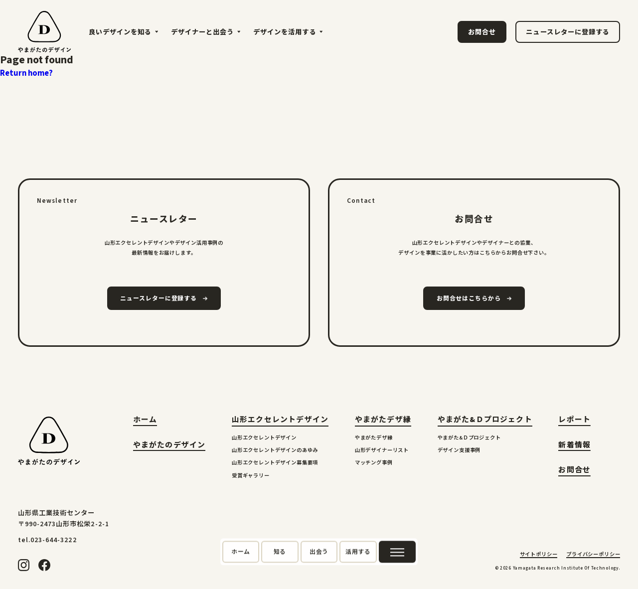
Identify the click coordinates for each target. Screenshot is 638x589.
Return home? (26, 73)
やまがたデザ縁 (383, 420)
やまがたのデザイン (169, 446)
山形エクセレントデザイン (280, 420)
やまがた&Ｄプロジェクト (485, 420)
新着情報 (574, 446)
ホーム (145, 421)
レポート (574, 421)
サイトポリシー (539, 555)
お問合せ (574, 471)
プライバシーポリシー (593, 555)
